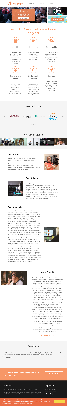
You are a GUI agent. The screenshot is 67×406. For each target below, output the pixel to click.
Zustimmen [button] (59, 401)
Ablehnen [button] (50, 401)
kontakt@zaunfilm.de (20, 259)
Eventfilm (15, 47)
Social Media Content (33, 77)
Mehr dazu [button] (29, 403)
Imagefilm (33, 47)
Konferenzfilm (51, 47)
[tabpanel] (14, 116)
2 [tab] (33, 124)
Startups (51, 76)
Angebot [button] (31, 3)
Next (62, 116)
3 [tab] (36, 124)
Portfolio (42, 3)
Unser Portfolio (48, 335)
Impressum (52, 3)
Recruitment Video (15, 77)
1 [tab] (31, 124)
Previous (4, 116)
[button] (3, 15)
